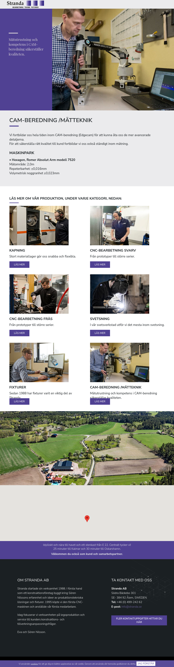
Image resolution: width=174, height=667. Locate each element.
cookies (34, 663)
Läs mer (19, 264)
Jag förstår (146, 663)
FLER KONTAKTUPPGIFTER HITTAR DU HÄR (139, 620)
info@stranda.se (131, 607)
